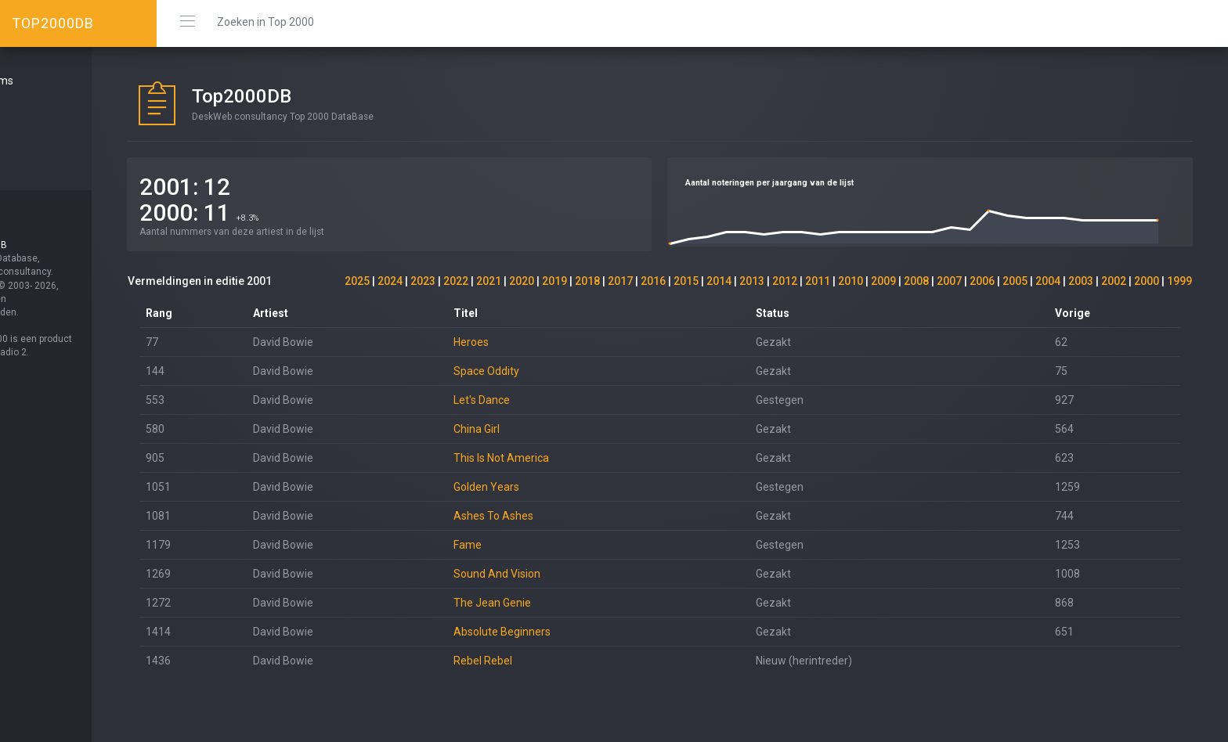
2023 (422, 281)
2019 (554, 281)
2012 (784, 281)
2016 (653, 281)
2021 (488, 281)
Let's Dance (528, 400)
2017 (620, 281)
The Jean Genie (538, 602)
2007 (949, 281)
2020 (521, 281)
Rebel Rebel (529, 660)
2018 (587, 281)
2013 (751, 281)
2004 (1047, 281)
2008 (916, 281)
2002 (1113, 281)
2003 (1080, 281)
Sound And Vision (543, 573)
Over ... (36, 137)
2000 (1146, 281)
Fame (514, 544)
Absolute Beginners (548, 631)
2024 (390, 281)
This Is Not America (547, 458)
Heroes (517, 342)
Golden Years (532, 487)
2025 (357, 281)
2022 (455, 281)
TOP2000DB (53, 23)
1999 (1179, 281)
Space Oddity (532, 371)
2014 (718, 281)
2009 (883, 281)
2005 (1015, 281)
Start (32, 109)
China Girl (523, 429)
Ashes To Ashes (540, 516)
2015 (686, 281)
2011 (817, 281)
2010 (850, 281)
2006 (982, 281)
